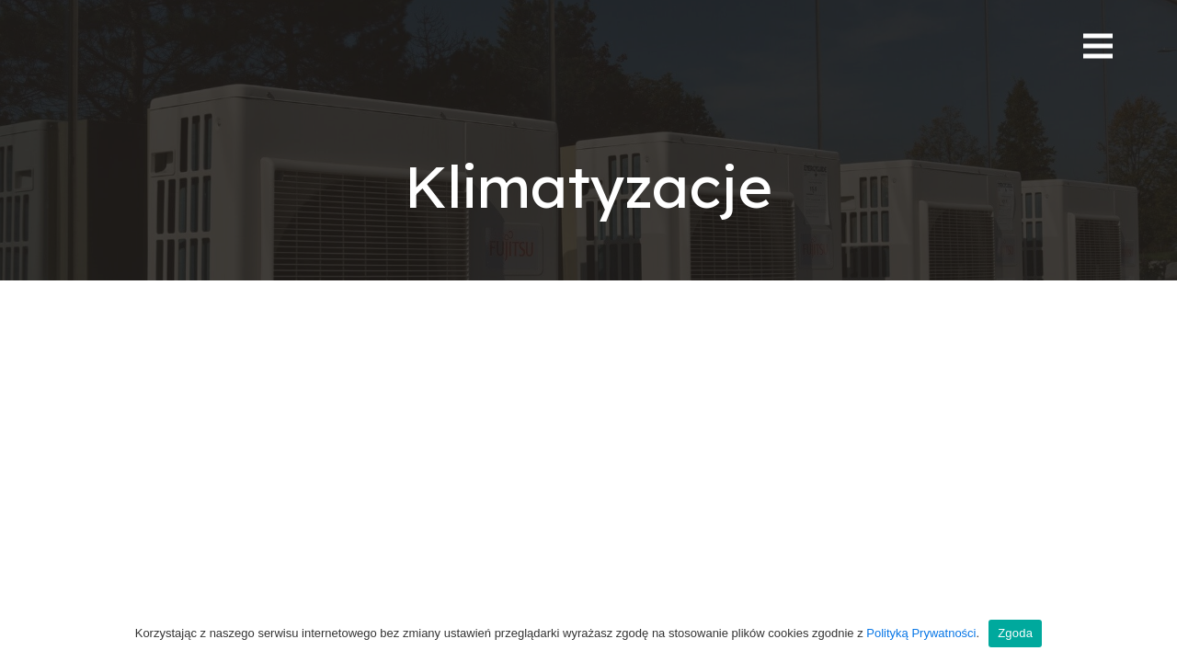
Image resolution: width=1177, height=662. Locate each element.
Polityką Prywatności (921, 633)
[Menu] (1098, 46)
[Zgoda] (1154, 633)
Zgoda (1015, 633)
